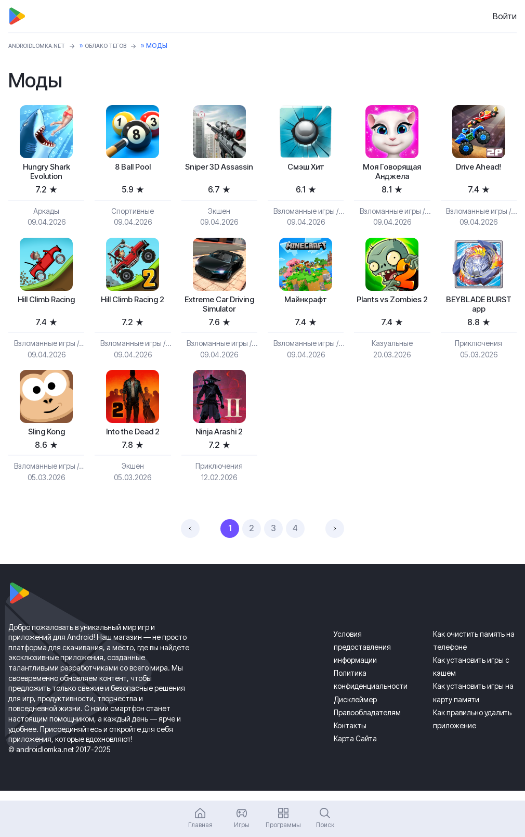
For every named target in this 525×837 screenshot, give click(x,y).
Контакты (350, 734)
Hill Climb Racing (46, 304)
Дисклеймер (355, 708)
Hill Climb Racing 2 (133, 310)
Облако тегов (120, 45)
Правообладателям (367, 721)
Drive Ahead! (478, 168)
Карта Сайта (355, 748)
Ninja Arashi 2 (219, 440)
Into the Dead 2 (132, 440)
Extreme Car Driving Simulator (219, 310)
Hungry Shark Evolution (46, 174)
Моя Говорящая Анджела (392, 174)
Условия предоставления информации (362, 656)
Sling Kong (46, 440)
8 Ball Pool (133, 168)
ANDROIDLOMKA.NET (41, 45)
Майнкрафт (306, 304)
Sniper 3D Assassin (219, 174)
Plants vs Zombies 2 (392, 310)
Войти (505, 16)
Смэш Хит (305, 168)
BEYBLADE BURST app (478, 310)
